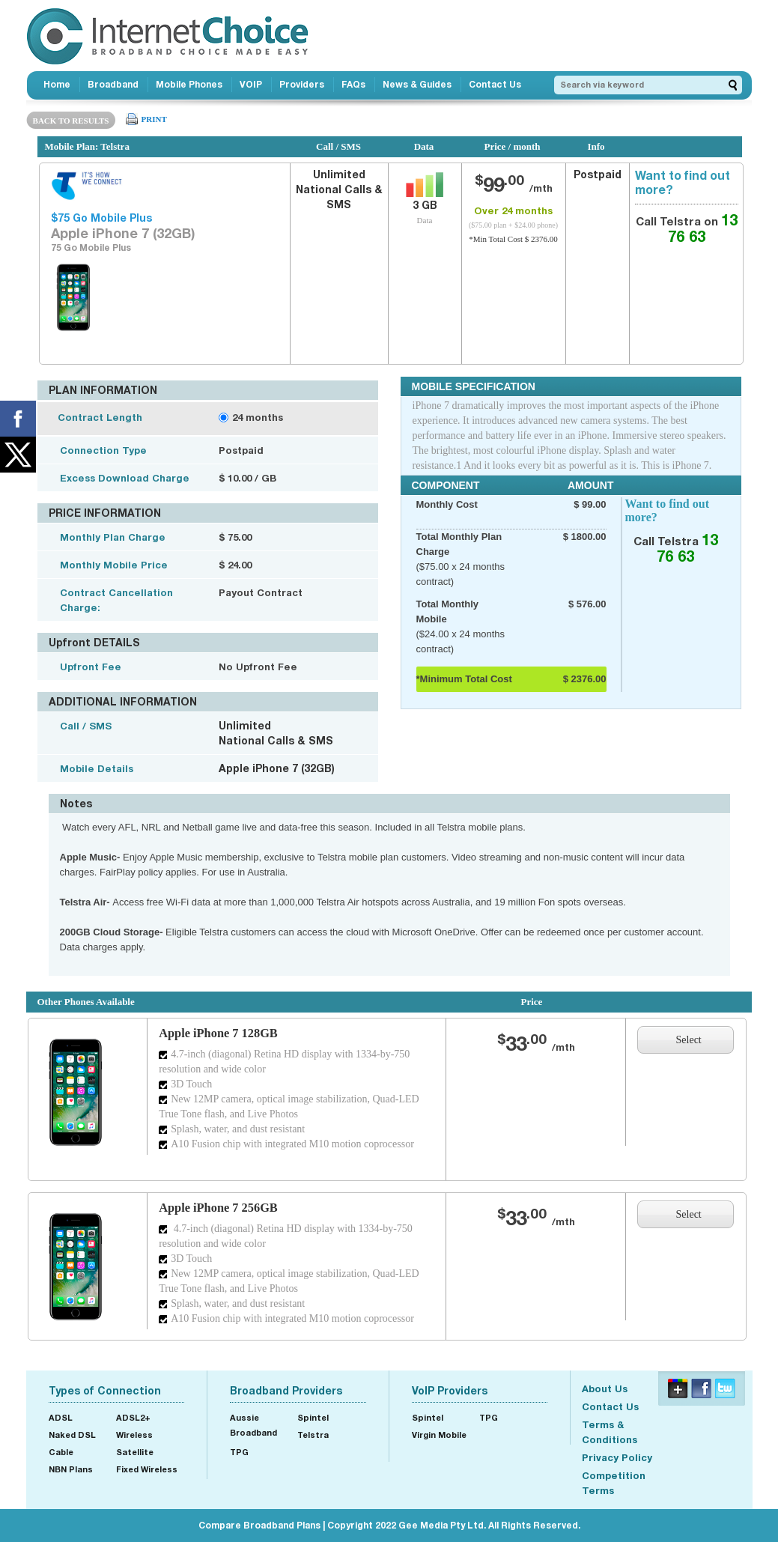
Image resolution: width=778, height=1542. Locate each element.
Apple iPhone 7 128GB (218, 1033)
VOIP (251, 84)
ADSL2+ (133, 1417)
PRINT (154, 119)
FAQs (353, 84)
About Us (604, 1388)
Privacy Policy (617, 1457)
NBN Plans (71, 1469)
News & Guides (417, 84)
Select (689, 1039)
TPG (239, 1452)
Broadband (113, 84)
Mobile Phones (189, 84)
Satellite (135, 1452)
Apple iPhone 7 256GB (218, 1207)
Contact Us (495, 84)
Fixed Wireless (146, 1469)
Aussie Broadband (253, 1424)
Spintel (313, 1417)
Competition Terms (613, 1482)
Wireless (134, 1434)
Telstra (313, 1434)
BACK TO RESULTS (71, 120)
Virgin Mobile (439, 1434)
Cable (61, 1452)
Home (56, 84)
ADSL (61, 1417)
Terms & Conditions (609, 1431)
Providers (301, 84)
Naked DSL (72, 1434)
